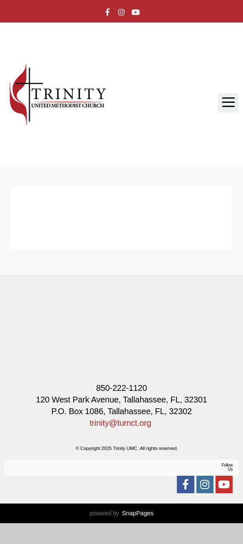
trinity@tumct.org (120, 422)
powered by (121, 534)
